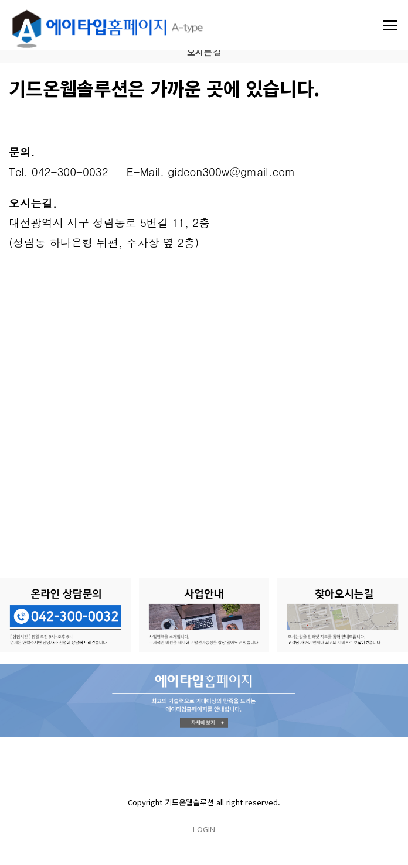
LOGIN (204, 829)
